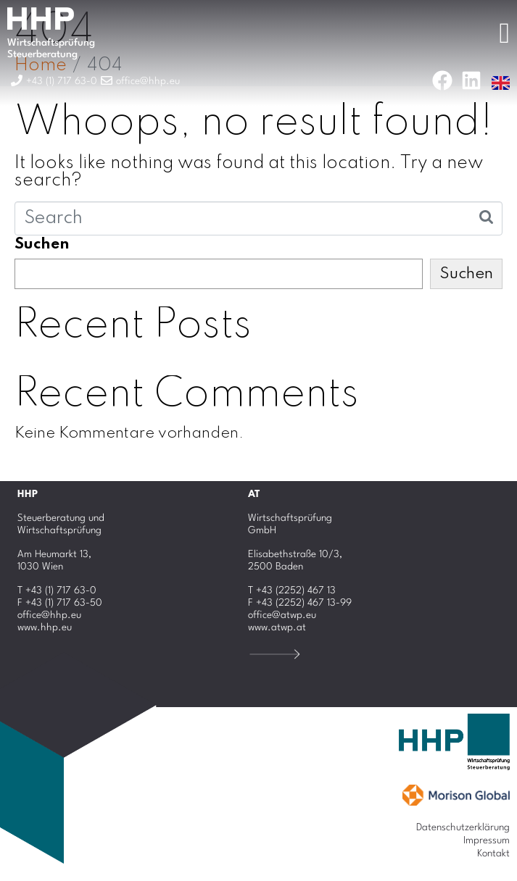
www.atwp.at (277, 627)
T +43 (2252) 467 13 (292, 590)
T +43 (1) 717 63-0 (56, 590)
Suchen (42, 244)
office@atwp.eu (282, 615)
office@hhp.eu (49, 615)
